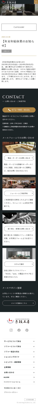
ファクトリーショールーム (14, 388)
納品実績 (7, 382)
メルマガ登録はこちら (18, 308)
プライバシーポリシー (12, 400)
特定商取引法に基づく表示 (14, 395)
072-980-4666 (21, 112)
